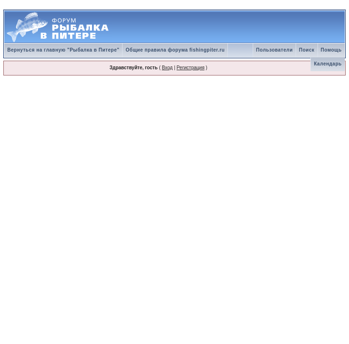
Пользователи (274, 50)
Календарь (327, 63)
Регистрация (190, 67)
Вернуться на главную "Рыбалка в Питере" (63, 50)
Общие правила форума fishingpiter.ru (175, 50)
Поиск (307, 50)
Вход (167, 67)
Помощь (331, 50)
